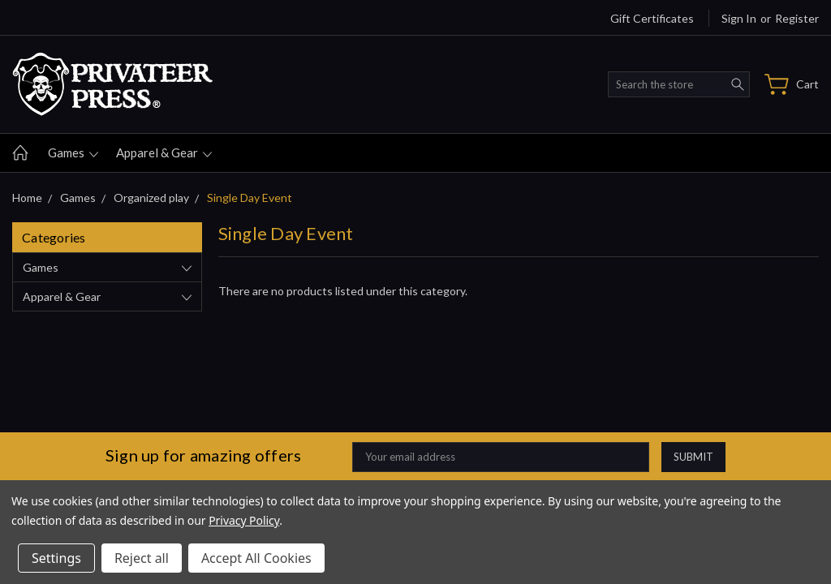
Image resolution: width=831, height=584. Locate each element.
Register (797, 18)
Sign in (738, 18)
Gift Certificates (652, 18)
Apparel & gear (164, 152)
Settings (56, 558)
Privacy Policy (244, 520)
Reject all (141, 558)
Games (73, 152)
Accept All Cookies (256, 558)
